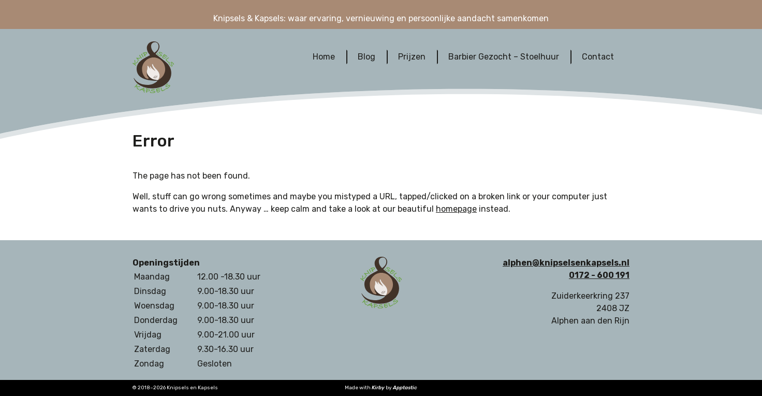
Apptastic (405, 388)
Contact (598, 57)
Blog (366, 57)
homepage (456, 209)
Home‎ (324, 57)
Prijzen (412, 57)
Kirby (378, 388)
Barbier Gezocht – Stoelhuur (503, 57)
